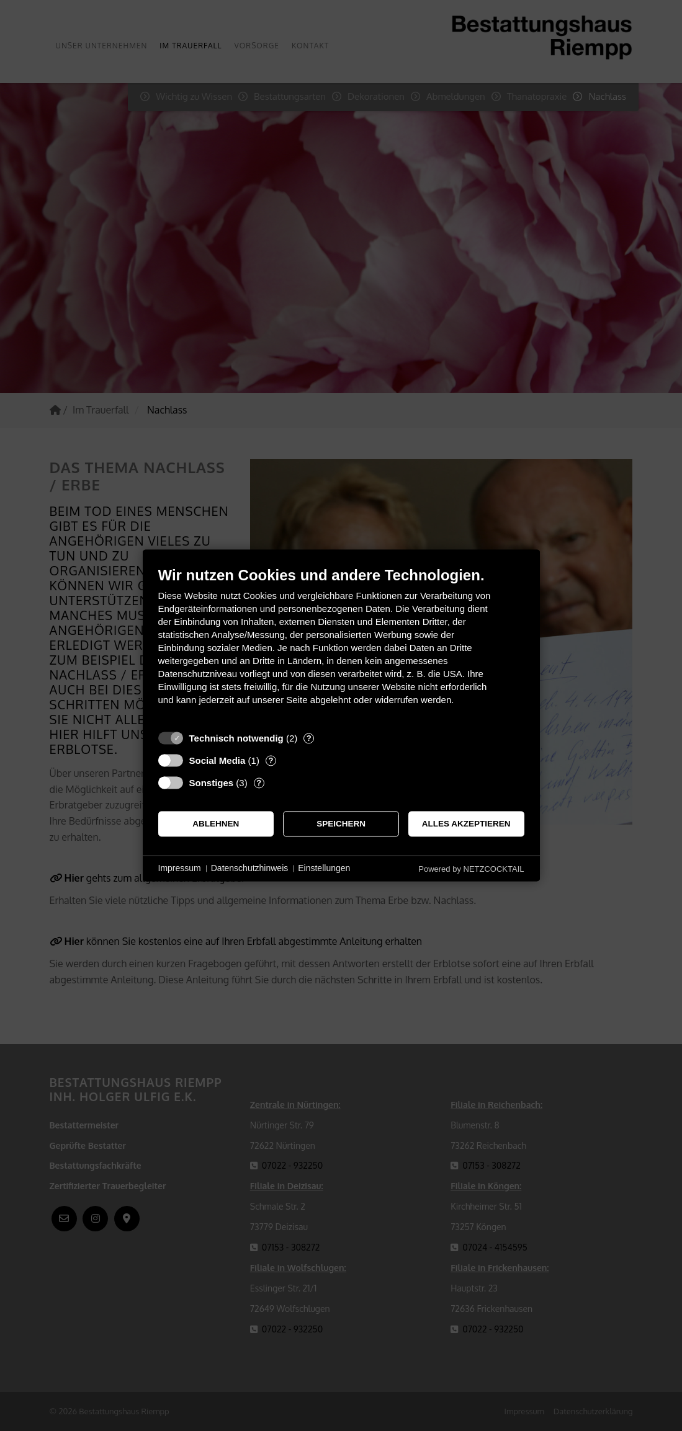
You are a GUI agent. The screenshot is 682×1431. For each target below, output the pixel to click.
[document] (341, 645)
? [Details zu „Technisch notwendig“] (309, 738)
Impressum (179, 868)
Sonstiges (211, 783)
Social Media (217, 760)
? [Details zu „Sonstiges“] (258, 782)
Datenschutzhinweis (250, 868)
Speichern (341, 823)
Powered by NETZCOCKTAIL (471, 869)
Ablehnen (215, 823)
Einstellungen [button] (324, 868)
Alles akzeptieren (466, 823)
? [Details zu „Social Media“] (270, 760)
